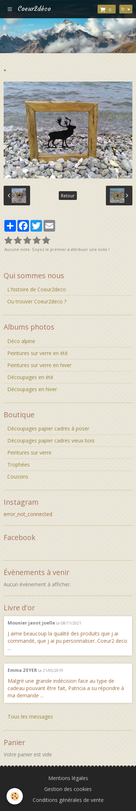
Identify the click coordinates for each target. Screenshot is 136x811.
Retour (68, 195)
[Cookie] (15, 796)
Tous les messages (30, 716)
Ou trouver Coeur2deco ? (36, 301)
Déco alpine (21, 341)
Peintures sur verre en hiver (39, 365)
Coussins (17, 476)
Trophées (18, 464)
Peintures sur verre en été (37, 353)
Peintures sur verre (29, 452)
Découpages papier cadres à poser (48, 428)
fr (123, 9)
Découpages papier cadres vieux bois (51, 440)
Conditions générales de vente (68, 799)
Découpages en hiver (32, 389)
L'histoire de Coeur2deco (36, 289)
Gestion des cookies (68, 789)
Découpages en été (30, 377)
